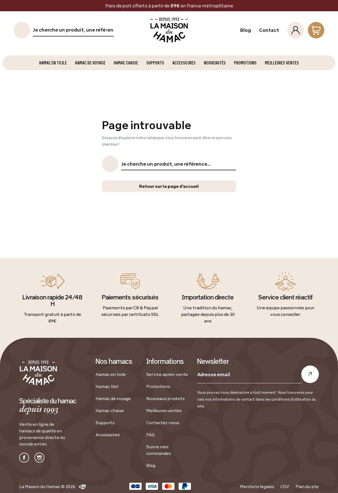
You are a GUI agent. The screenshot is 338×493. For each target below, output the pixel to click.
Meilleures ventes (164, 410)
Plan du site (307, 486)
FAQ (150, 434)
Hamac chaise (110, 410)
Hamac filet (107, 386)
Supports (105, 422)
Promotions (158, 386)
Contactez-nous (162, 422)
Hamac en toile (111, 374)
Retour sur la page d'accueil (169, 186)
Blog (245, 30)
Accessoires (108, 434)
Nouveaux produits (165, 398)
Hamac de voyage (113, 398)
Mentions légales (257, 486)
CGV (284, 486)
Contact (269, 30)
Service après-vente (167, 374)
